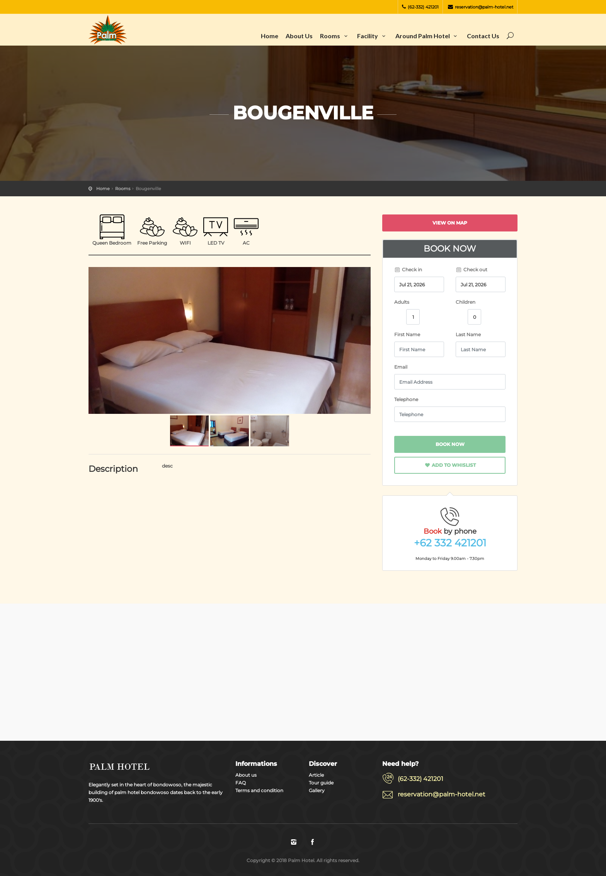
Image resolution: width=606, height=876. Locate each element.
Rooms (335, 35)
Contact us (483, 35)
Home (269, 35)
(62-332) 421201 (420, 7)
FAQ (240, 783)
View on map (449, 223)
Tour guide (321, 783)
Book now (450, 444)
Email (400, 367)
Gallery (317, 790)
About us (299, 35)
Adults (401, 302)
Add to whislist (450, 465)
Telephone (406, 399)
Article (316, 775)
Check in (408, 269)
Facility (372, 35)
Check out (471, 269)
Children (465, 302)
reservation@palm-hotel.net (480, 7)
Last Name (468, 334)
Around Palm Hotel (427, 35)
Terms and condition (259, 790)
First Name (407, 334)
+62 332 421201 (450, 543)
